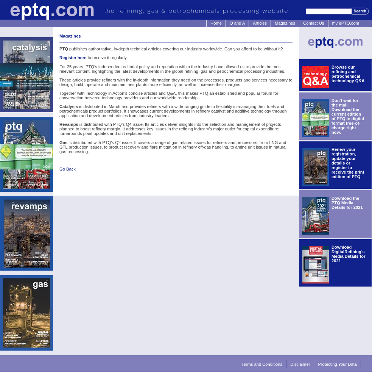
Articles (260, 23)
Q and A (237, 23)
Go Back (67, 169)
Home (216, 23)
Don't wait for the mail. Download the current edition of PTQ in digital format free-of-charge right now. (347, 116)
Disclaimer (300, 364)
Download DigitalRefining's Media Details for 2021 (348, 254)
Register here (73, 57)
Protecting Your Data (337, 364)
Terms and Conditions (261, 364)
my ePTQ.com (345, 23)
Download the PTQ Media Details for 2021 (347, 203)
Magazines (285, 23)
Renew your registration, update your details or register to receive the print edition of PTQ (347, 163)
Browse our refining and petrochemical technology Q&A (348, 74)
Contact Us (313, 23)
